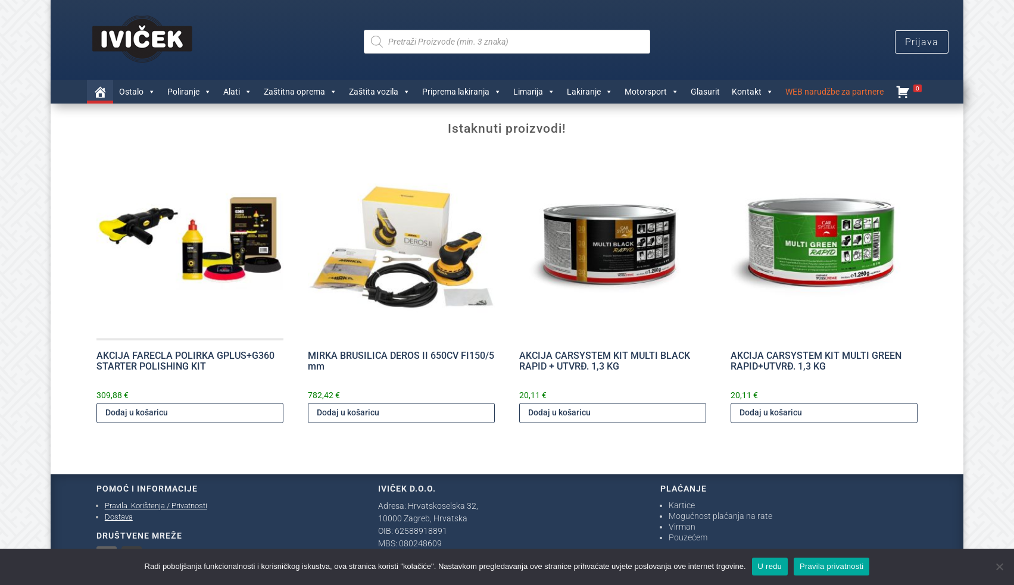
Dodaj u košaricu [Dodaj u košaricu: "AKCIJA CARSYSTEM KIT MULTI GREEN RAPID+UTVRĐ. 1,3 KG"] (771, 412)
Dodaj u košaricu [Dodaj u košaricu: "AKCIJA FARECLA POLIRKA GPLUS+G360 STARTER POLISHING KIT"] (136, 412)
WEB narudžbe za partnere (834, 91)
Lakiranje (590, 91)
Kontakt (752, 91)
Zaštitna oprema (300, 91)
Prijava (921, 42)
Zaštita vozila (379, 91)
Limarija (534, 91)
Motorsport (652, 91)
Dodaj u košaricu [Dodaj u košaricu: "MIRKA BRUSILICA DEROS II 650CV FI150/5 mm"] (348, 412)
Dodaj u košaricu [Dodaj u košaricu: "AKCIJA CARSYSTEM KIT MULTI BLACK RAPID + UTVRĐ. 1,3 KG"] (559, 412)
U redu (770, 566)
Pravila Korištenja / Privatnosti (156, 505)
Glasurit (705, 91)
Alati (237, 91)
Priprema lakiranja (461, 91)
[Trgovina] (100, 92)
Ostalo (137, 91)
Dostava (119, 516)
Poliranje (189, 91)
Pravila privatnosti (831, 566)
